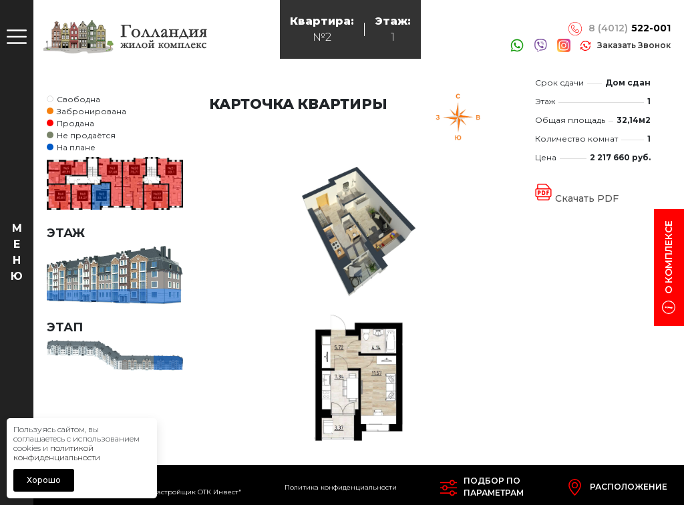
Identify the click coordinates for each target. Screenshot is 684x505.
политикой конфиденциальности (56, 452)
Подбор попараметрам (494, 487)
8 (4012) (629, 28)
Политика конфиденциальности (341, 487)
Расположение (628, 487)
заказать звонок (634, 45)
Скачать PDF (587, 198)
